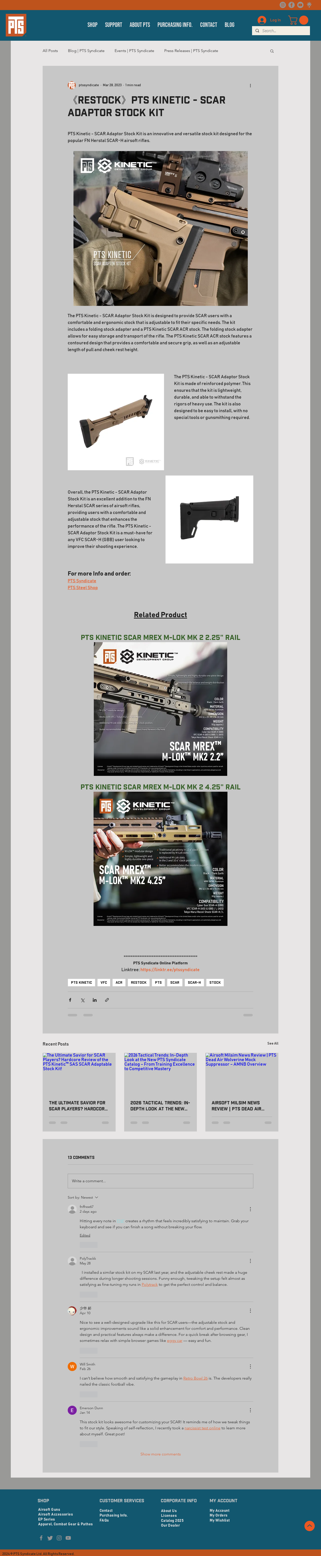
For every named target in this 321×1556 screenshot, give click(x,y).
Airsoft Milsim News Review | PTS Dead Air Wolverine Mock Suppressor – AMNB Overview (236, 1106)
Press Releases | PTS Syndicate (191, 50)
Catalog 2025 (172, 1521)
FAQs (104, 1520)
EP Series (46, 1519)
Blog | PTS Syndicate (86, 50)
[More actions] (250, 85)
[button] (92, 25)
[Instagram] (283, 5)
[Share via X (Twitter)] (82, 1000)
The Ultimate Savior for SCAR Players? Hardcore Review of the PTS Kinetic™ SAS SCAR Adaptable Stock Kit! (78, 1106)
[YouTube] (300, 5)
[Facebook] (291, 5)
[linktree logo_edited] (309, 5)
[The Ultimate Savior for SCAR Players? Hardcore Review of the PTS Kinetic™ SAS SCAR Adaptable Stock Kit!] (79, 1073)
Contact (106, 1511)
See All (272, 1043)
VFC (104, 982)
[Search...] (280, 31)
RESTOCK (138, 982)
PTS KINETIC (81, 982)
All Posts (50, 50)
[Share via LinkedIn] (94, 1000)
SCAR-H (194, 982)
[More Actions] (250, 1209)
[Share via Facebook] (70, 1000)
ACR (119, 982)
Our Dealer (170, 1525)
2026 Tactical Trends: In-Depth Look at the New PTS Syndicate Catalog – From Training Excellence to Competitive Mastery (160, 1106)
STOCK (215, 982)
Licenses (169, 1516)
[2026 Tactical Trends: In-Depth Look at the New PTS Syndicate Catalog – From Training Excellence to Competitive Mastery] (160, 1073)
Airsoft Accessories (55, 1514)
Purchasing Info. (114, 1515)
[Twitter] (50, 1538)
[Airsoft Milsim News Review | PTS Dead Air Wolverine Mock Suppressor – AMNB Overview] (242, 1073)
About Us (169, 1511)
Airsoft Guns (49, 1510)
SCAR (174, 982)
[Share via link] (107, 1000)
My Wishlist (220, 1520)
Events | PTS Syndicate (134, 50)
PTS (158, 982)
